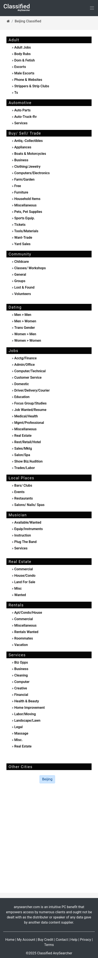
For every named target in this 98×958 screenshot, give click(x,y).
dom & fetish (24, 60)
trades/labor (24, 468)
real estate (23, 436)
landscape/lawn (27, 720)
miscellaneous (25, 205)
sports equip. (24, 218)
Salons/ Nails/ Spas (29, 505)
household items (27, 199)
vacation (21, 645)
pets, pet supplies (28, 212)
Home (10, 940)
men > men (22, 315)
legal (18, 727)
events (19, 492)
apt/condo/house (28, 612)
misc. (18, 740)
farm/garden (24, 179)
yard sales (22, 244)
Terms (49, 945)
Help (73, 940)
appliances (22, 147)
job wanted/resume (30, 410)
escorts (20, 67)
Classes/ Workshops (30, 268)
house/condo (25, 576)
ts (16, 93)
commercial (23, 569)
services (21, 123)
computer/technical (30, 371)
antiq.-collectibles (28, 141)
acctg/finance (25, 358)
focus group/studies (30, 403)
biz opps (21, 662)
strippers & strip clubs (31, 86)
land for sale (24, 582)
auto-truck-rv (25, 117)
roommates (23, 638)
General (20, 274)
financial (21, 695)
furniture (21, 192)
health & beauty (26, 701)
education (22, 397)
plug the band (25, 542)
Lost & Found (24, 287)
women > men (25, 334)
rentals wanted (26, 632)
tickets (20, 225)
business (21, 160)
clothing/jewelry (27, 167)
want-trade (23, 237)
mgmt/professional (29, 423)
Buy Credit (45, 940)
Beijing (47, 779)
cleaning (21, 675)
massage (21, 733)
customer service (28, 377)
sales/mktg (23, 448)
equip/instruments (28, 529)
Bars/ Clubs (23, 485)
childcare (21, 262)
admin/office (24, 365)
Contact (62, 940)
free (17, 186)
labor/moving (25, 714)
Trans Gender (24, 328)
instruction (22, 535)
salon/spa (22, 455)
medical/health (26, 416)
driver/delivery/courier (32, 390)
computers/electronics (32, 173)
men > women (25, 321)
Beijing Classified (28, 21)
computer (22, 682)
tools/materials (26, 231)
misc (18, 588)
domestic (21, 384)
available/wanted (27, 522)
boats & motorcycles (30, 154)
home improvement (29, 708)
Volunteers (22, 294)
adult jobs (22, 47)
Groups (20, 281)
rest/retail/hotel (27, 442)
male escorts (24, 73)
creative (20, 688)
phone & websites (28, 80)
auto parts (22, 110)
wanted (20, 595)
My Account (26, 940)
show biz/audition (28, 461)
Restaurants (23, 498)
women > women (27, 340)
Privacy (85, 940)
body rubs (22, 54)
